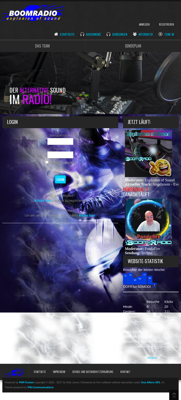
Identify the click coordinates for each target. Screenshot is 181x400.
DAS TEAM (42, 46)
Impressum (59, 372)
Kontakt (125, 372)
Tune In (166, 34)
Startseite (64, 34)
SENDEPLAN (133, 46)
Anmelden (144, 24)
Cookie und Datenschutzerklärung (92, 372)
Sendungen (117, 34)
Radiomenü (90, 34)
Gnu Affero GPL (150, 382)
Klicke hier (43, 200)
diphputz (152, 357)
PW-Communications (40, 387)
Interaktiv (143, 34)
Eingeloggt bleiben (60, 162)
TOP (174, 396)
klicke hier (87, 215)
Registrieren (166, 24)
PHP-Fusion (26, 382)
